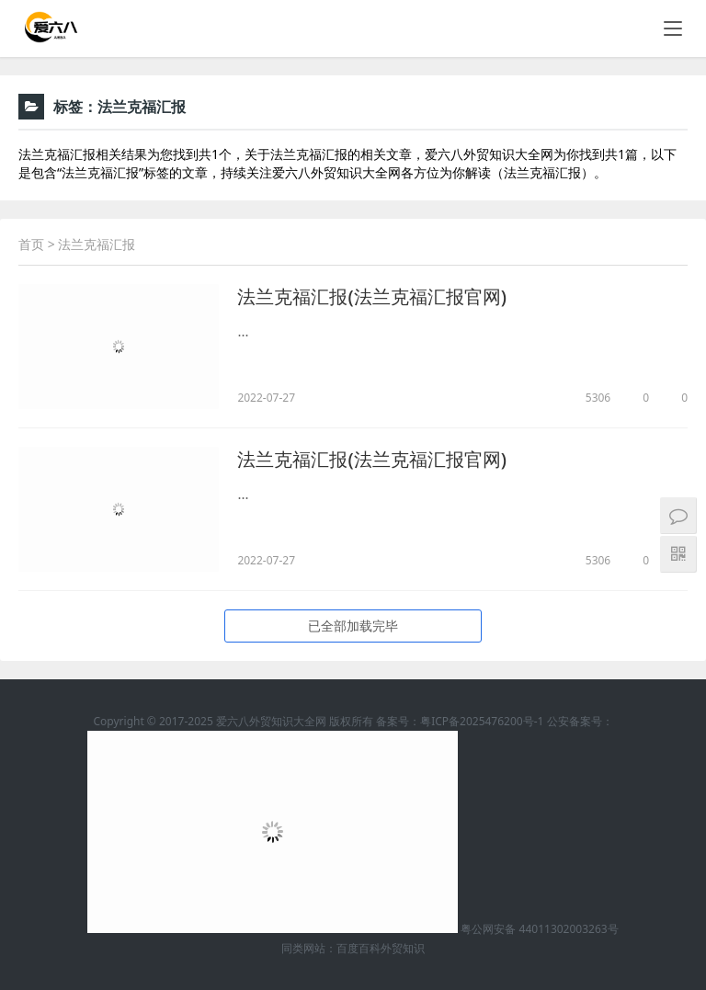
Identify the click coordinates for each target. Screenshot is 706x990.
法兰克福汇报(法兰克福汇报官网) (371, 296)
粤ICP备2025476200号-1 (481, 721)
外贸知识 (403, 948)
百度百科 (358, 948)
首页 (31, 244)
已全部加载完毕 (353, 625)
